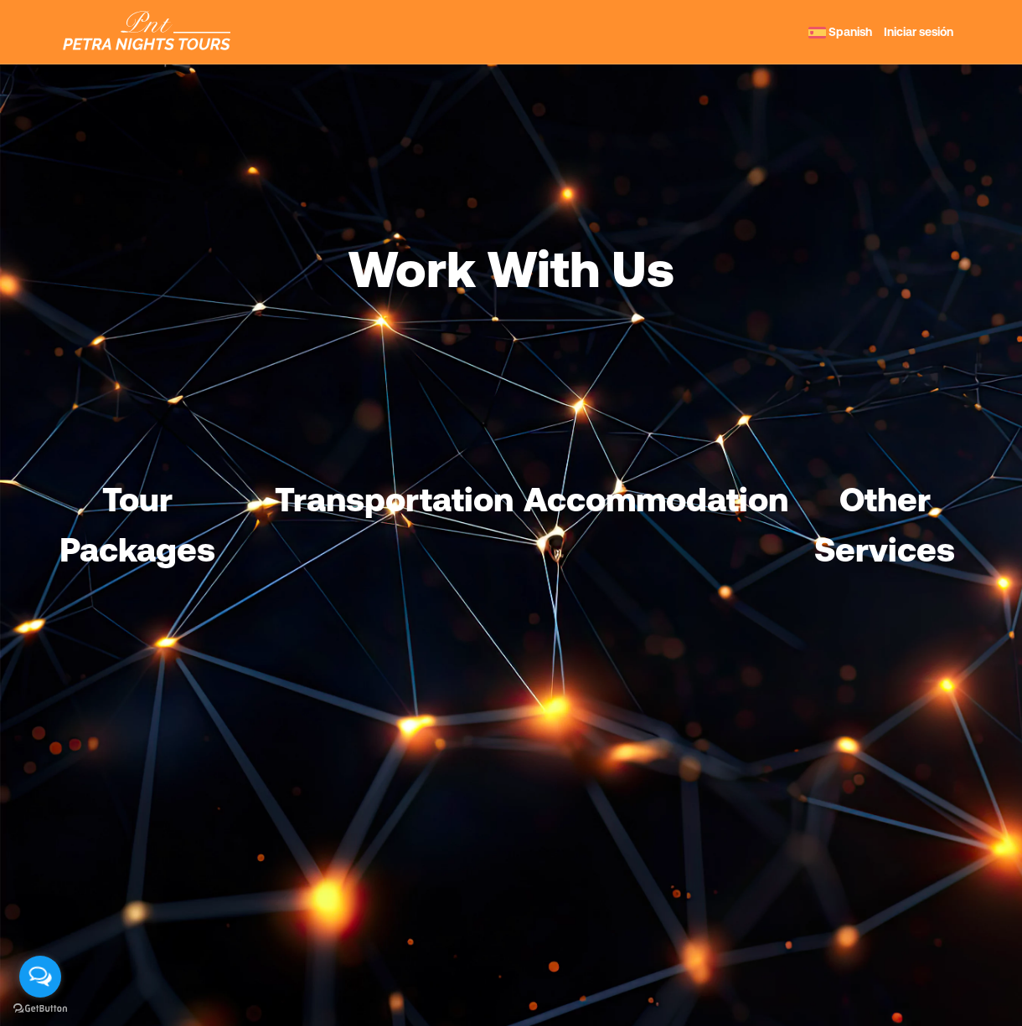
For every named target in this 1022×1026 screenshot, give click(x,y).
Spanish (840, 31)
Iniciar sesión (918, 31)
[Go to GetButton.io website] (40, 1008)
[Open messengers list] (40, 977)
